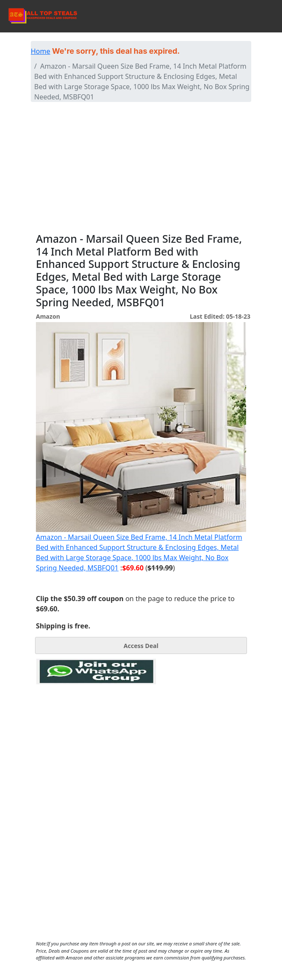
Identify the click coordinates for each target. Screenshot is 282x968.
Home (40, 51)
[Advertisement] (141, 168)
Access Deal (140, 646)
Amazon (48, 316)
